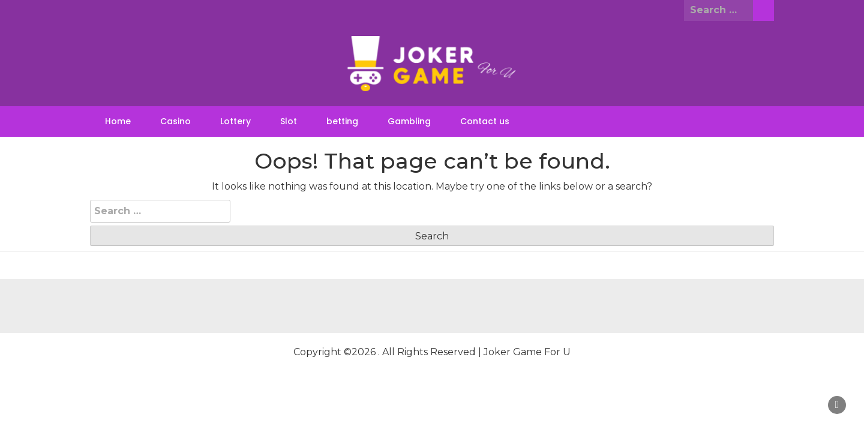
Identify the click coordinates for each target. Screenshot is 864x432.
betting (342, 121)
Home (118, 121)
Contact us (484, 121)
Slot (288, 121)
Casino (175, 121)
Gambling (409, 121)
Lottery (235, 121)
